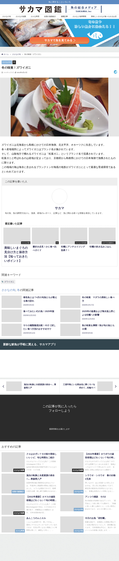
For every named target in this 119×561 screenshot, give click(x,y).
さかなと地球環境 (79, 16)
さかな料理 (35, 16)
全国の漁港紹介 (50, 16)
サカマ (59, 208)
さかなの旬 (6, 16)
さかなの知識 (21, 16)
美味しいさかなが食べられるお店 (104, 16)
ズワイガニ (9, 282)
